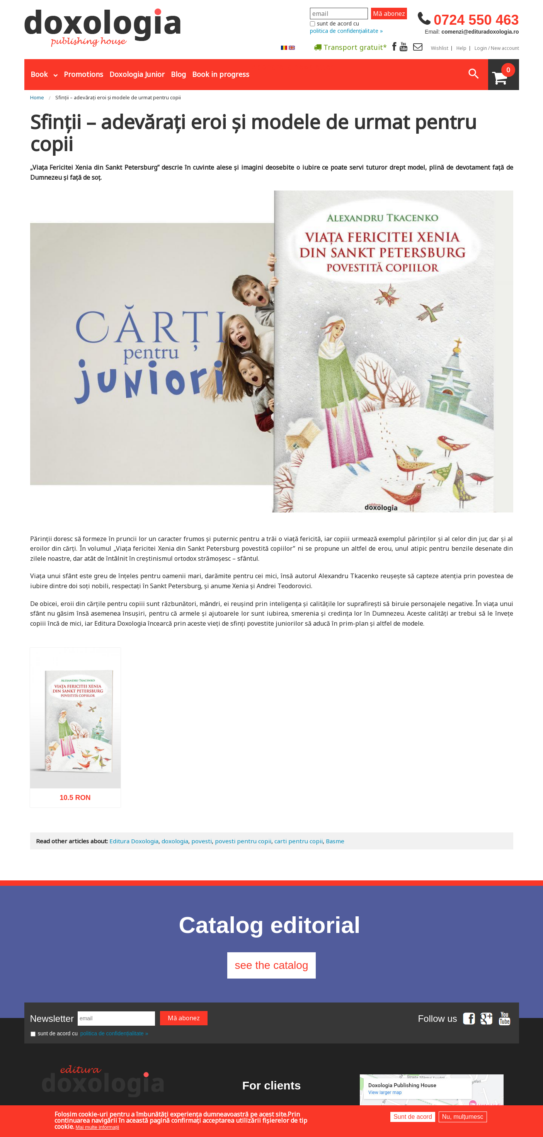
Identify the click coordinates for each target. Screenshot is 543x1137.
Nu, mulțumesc (462, 1116)
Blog (178, 74)
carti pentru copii (298, 841)
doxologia (175, 841)
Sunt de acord (412, 1116)
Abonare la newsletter (293, 66)
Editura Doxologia (133, 841)
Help (461, 48)
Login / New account (497, 48)
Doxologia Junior (137, 74)
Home (37, 97)
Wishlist (439, 48)
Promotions (83, 74)
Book (39, 74)
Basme (335, 841)
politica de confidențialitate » (346, 30)
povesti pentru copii (243, 841)
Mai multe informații (97, 1127)
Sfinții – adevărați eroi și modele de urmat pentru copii (118, 97)
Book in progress (220, 74)
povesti (201, 841)
